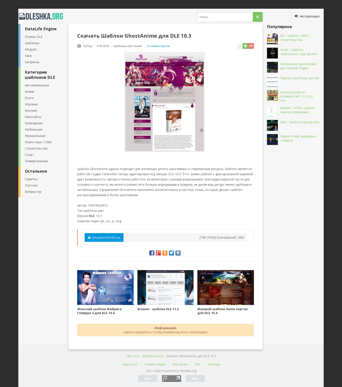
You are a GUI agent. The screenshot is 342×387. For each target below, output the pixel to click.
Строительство (36, 148)
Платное (31, 185)
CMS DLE (132, 356)
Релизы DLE (34, 37)
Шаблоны (32, 43)
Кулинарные (34, 123)
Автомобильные (37, 85)
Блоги (29, 98)
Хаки (28, 56)
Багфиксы (32, 62)
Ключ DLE (129, 364)
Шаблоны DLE (152, 356)
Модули (30, 49)
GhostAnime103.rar (104, 237)
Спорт (29, 155)
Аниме (29, 91)
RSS (197, 364)
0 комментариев (158, 46)
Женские (31, 110)
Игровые (31, 104)
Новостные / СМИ (38, 142)
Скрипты (31, 179)
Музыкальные (35, 136)
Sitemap (214, 364)
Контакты (180, 364)
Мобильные (34, 129)
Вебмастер (33, 192)
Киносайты (33, 117)
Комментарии (155, 364)
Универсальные (36, 161)
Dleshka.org (43, 16)
